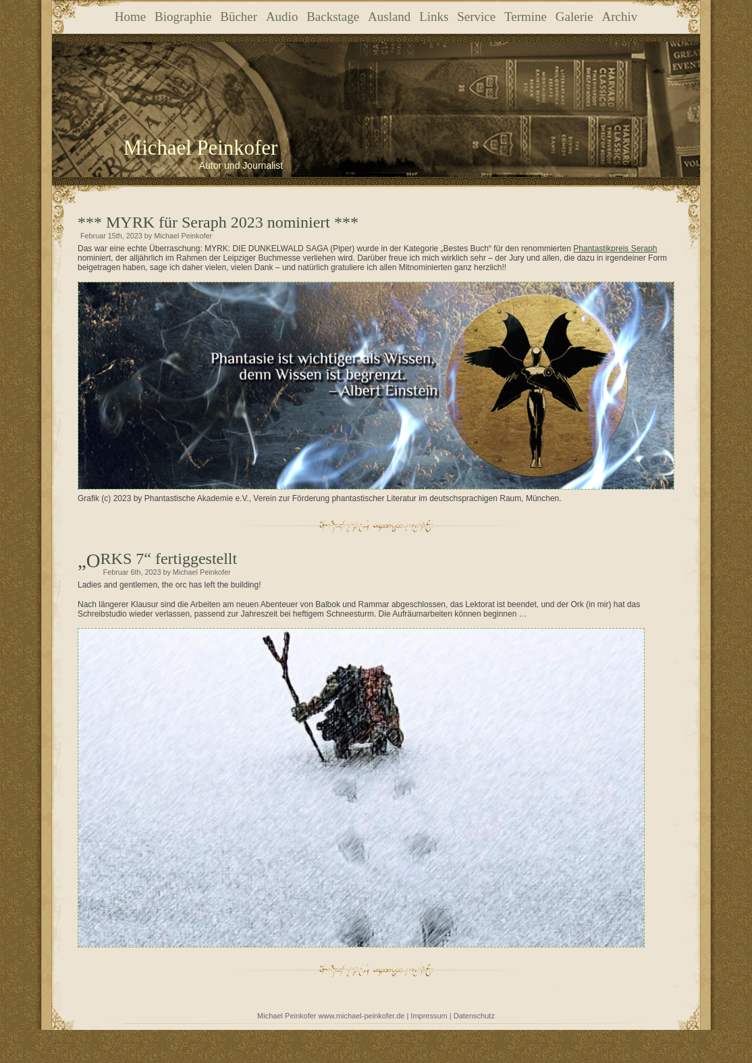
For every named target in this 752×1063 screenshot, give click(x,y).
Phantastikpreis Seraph (615, 248)
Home (130, 16)
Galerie (574, 16)
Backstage (332, 16)
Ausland (389, 16)
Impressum (428, 1016)
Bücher (238, 16)
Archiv (619, 16)
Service (476, 16)
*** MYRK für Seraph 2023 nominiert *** (218, 222)
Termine (525, 16)
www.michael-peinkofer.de (362, 1016)
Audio (282, 16)
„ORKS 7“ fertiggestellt (169, 558)
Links (433, 16)
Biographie (183, 16)
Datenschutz (474, 1016)
